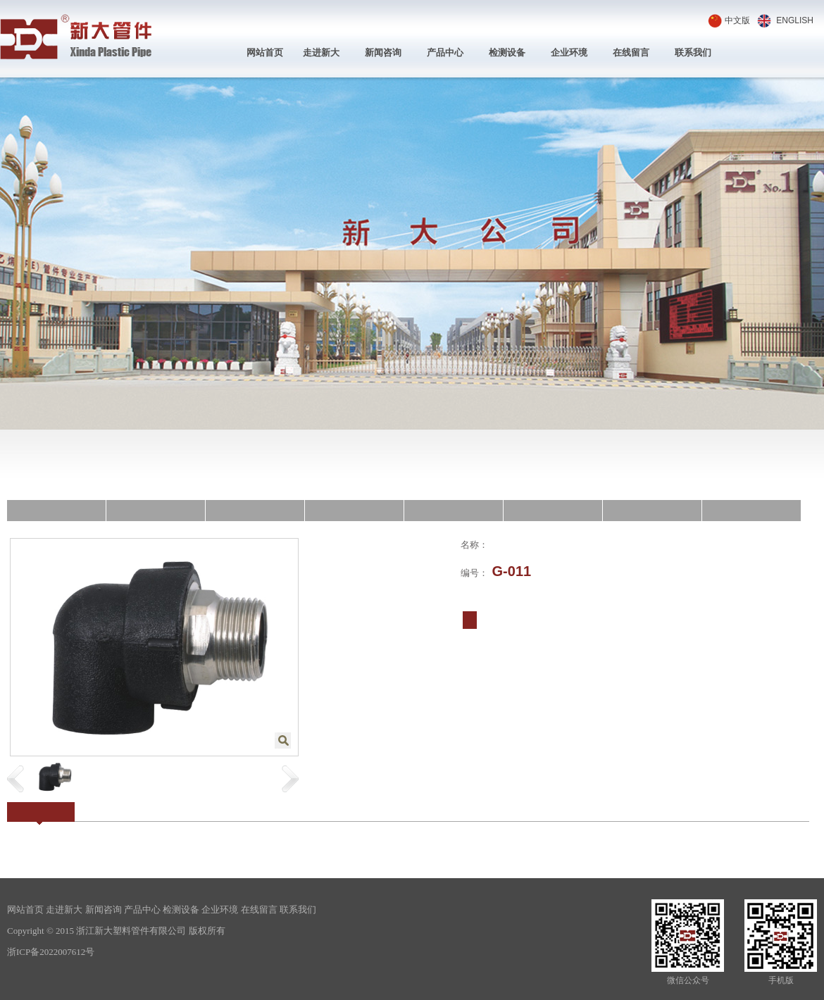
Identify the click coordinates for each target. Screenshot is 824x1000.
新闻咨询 (383, 52)
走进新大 (321, 52)
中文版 (737, 20)
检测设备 (507, 52)
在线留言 (631, 52)
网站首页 (264, 52)
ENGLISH (794, 20)
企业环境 (569, 52)
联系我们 (693, 52)
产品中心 (445, 52)
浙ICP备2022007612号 (50, 951)
